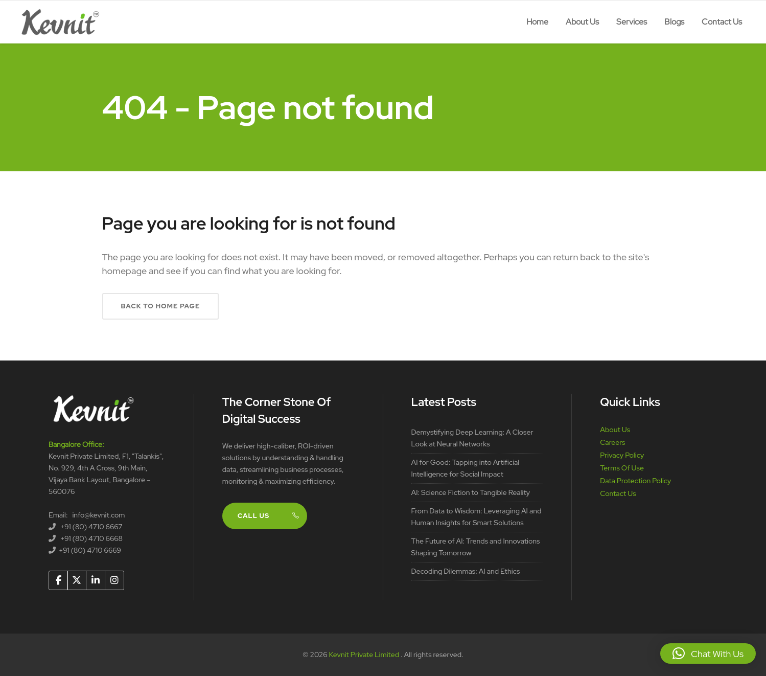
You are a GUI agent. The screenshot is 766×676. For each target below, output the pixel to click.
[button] (708, 653)
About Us (615, 429)
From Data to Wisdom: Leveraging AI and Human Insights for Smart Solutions (476, 516)
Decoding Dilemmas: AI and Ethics (465, 571)
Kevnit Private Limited (365, 654)
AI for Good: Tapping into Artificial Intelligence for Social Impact (465, 468)
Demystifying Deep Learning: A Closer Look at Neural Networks (472, 437)
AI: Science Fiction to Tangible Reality (470, 492)
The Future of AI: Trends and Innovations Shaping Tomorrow (475, 546)
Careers (612, 442)
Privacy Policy (622, 455)
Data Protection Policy (635, 480)
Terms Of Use (622, 467)
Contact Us (618, 493)
